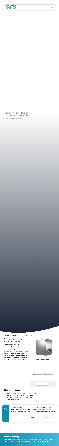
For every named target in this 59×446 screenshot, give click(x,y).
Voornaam (34, 373)
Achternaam (45, 373)
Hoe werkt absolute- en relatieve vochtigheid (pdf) (42, 417)
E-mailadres (34, 378)
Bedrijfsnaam (34, 368)
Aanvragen (42, 383)
